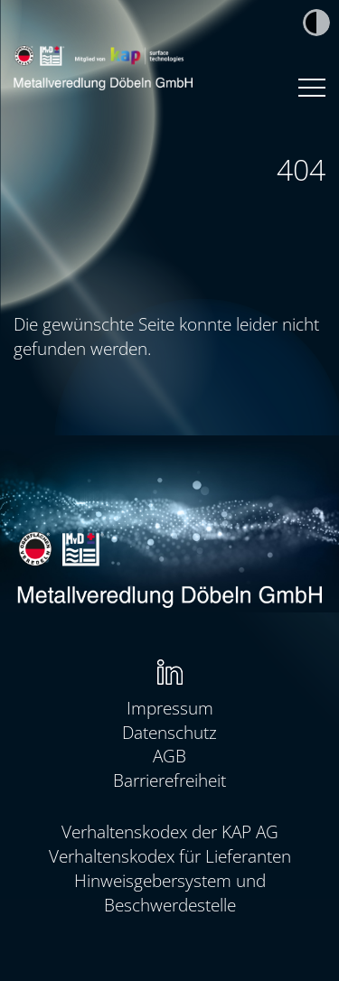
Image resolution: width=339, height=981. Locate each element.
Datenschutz (169, 732)
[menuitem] (169, 673)
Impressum (170, 708)
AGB (169, 755)
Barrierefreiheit (169, 780)
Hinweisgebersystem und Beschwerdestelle (170, 892)
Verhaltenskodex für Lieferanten (170, 856)
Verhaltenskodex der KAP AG (169, 831)
